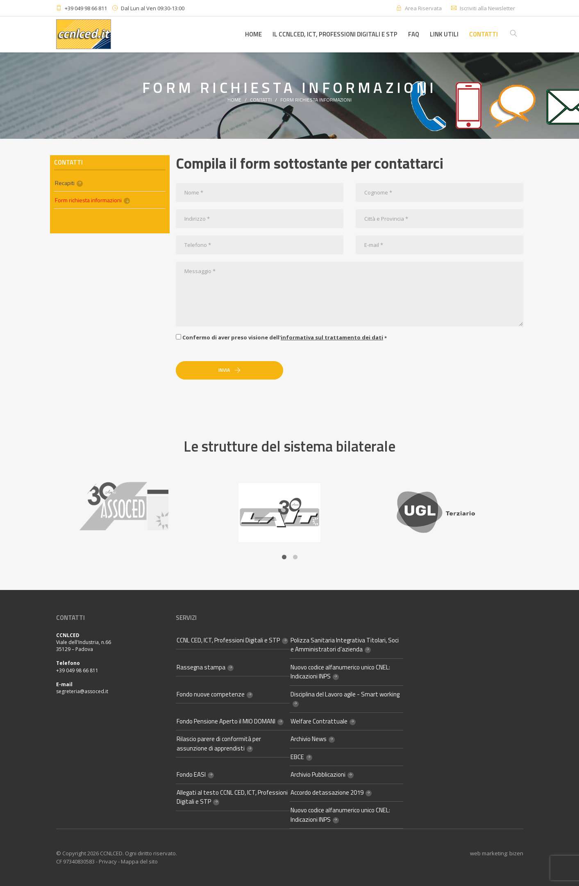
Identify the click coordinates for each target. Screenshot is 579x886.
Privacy (108, 861)
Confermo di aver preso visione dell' (281, 337)
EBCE (297, 757)
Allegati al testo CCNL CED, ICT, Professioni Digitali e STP (232, 797)
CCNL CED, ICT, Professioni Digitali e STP (228, 640)
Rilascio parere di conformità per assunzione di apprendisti (219, 743)
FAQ (413, 34)
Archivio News (309, 739)
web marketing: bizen (496, 853)
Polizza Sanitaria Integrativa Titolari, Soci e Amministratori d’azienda (345, 644)
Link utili (444, 34)
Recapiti (65, 183)
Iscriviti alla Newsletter (487, 8)
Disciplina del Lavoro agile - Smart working (345, 694)
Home (253, 34)
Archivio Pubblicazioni (318, 774)
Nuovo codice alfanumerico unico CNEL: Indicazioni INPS (340, 671)
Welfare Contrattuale (319, 721)
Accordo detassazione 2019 (327, 792)
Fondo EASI (191, 774)
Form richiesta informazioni (316, 100)
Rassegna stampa (201, 667)
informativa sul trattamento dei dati (332, 337)
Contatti (483, 34)
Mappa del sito (139, 861)
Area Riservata (423, 8)
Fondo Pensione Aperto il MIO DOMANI (226, 721)
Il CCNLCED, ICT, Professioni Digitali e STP (334, 34)
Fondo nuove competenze (211, 694)
